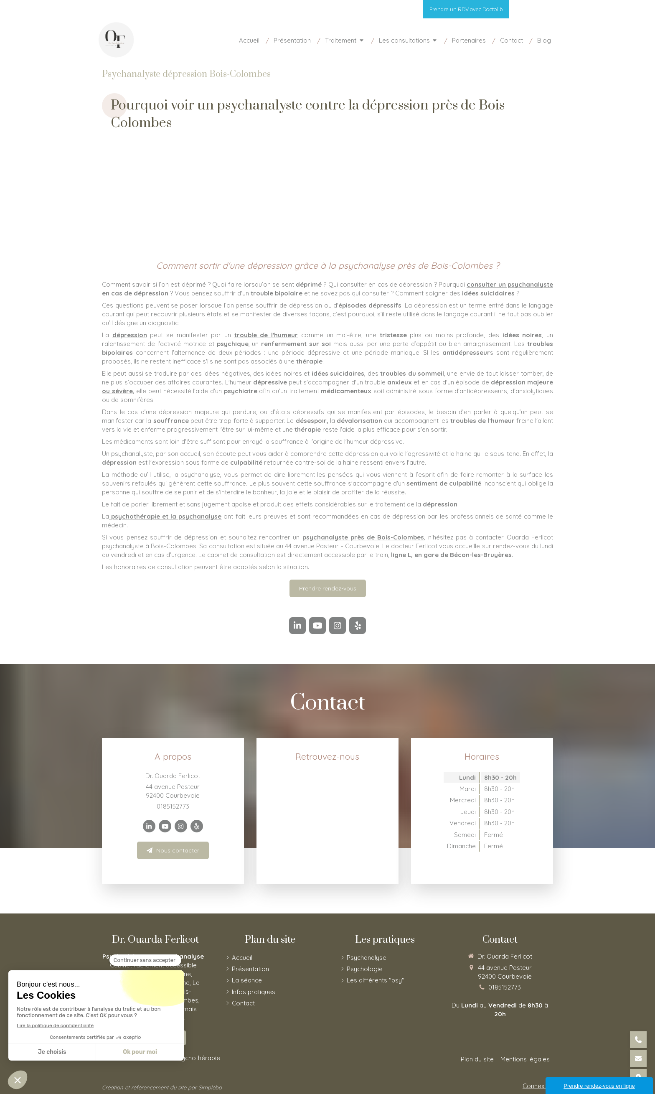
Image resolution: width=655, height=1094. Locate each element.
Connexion (538, 1086)
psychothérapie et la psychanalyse (165, 516)
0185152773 (173, 806)
